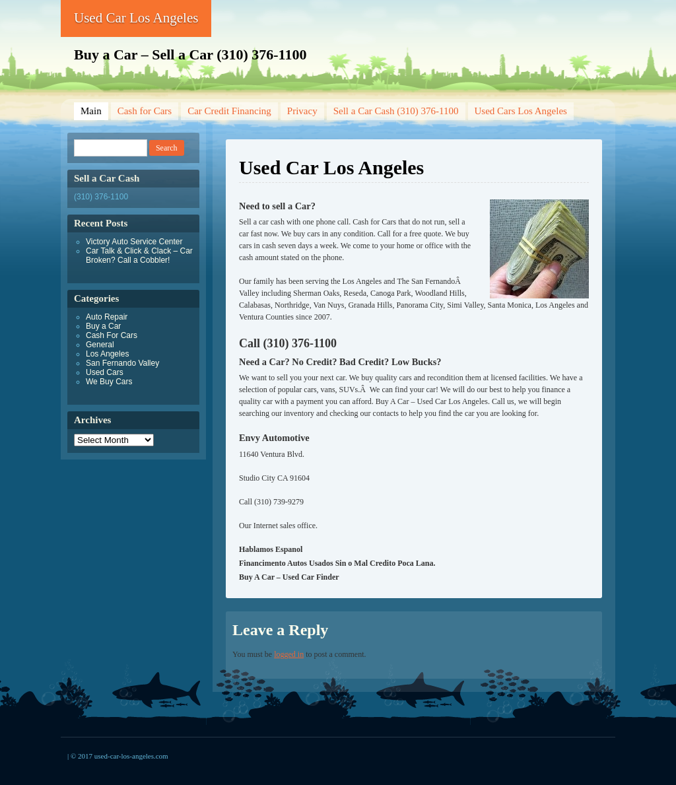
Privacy (302, 111)
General (100, 344)
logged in (289, 654)
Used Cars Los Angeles (521, 111)
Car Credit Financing (229, 111)
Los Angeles (107, 353)
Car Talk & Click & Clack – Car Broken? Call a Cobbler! (139, 255)
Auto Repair (106, 317)
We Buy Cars (109, 381)
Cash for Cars (145, 111)
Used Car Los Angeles (136, 18)
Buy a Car (103, 326)
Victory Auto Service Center (134, 241)
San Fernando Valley (122, 363)
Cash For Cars (111, 335)
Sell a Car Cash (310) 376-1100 (396, 111)
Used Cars (104, 372)
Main (91, 111)
